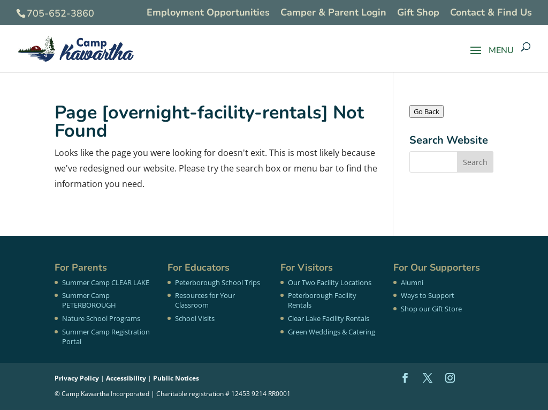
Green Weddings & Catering (331, 332)
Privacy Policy (77, 378)
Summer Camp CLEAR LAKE (105, 282)
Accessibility (126, 378)
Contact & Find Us (491, 13)
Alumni (412, 282)
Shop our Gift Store (431, 309)
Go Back (426, 111)
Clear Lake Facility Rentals (328, 318)
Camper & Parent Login (333, 13)
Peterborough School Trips (217, 282)
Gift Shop (418, 13)
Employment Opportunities (208, 13)
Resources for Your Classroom (205, 300)
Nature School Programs (101, 318)
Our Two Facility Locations (329, 282)
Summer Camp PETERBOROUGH (89, 300)
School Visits (195, 318)
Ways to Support (427, 295)
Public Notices (176, 378)
